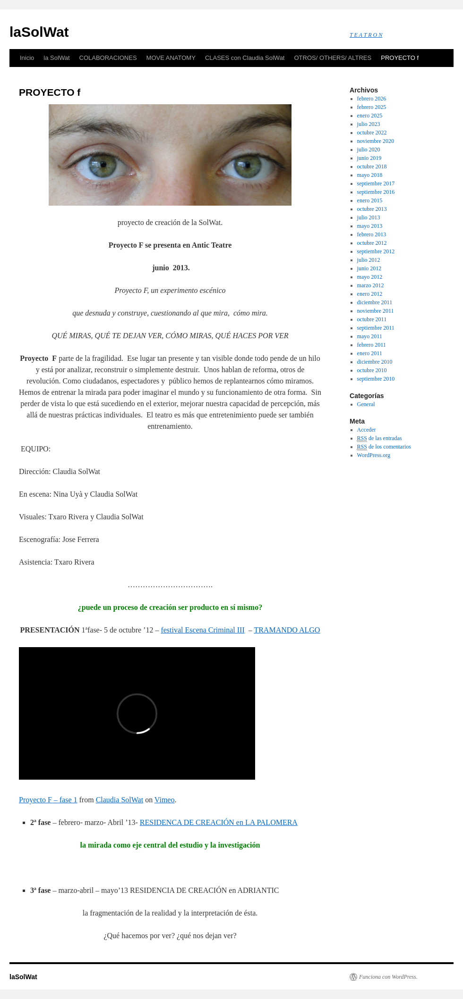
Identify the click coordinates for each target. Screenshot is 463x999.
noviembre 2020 (375, 141)
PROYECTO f (400, 57)
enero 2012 (370, 294)
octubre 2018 (372, 166)
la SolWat (56, 57)
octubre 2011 (372, 319)
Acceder (366, 429)
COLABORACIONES (108, 57)
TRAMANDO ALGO (287, 630)
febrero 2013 (371, 234)
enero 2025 (370, 115)
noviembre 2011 (375, 311)
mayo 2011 (369, 336)
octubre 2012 (372, 243)
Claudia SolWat (119, 800)
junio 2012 (369, 268)
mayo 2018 (370, 175)
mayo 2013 (370, 226)
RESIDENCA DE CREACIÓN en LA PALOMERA (219, 822)
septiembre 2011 (375, 328)
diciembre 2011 (375, 302)
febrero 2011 (371, 344)
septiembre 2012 (376, 251)
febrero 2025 (371, 107)
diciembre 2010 (375, 361)
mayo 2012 (370, 277)
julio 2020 (368, 149)
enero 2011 (369, 353)
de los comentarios (384, 446)
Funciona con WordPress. (388, 977)
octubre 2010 (372, 370)
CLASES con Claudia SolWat (245, 57)
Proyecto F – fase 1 (48, 800)
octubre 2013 (372, 209)
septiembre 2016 (376, 192)
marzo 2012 (370, 285)
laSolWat (39, 32)
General (366, 404)
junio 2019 (369, 158)
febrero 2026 (371, 98)
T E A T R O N (366, 35)
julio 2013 (368, 217)
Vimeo (164, 800)
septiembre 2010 (376, 378)
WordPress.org (373, 455)
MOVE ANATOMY (171, 57)
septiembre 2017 (376, 183)
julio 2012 (368, 260)
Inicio (27, 57)
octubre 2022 (372, 132)
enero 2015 (370, 200)
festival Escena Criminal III (202, 630)
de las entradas (379, 438)
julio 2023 (368, 124)
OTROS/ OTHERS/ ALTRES (332, 57)
